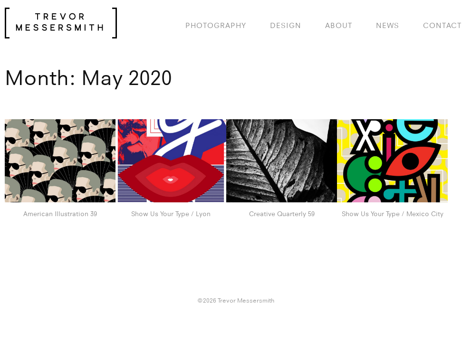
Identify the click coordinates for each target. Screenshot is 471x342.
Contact (442, 25)
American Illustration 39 (60, 214)
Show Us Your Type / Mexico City (392, 214)
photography (215, 25)
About (338, 25)
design (285, 25)
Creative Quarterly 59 (282, 214)
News (387, 25)
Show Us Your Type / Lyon (171, 214)
